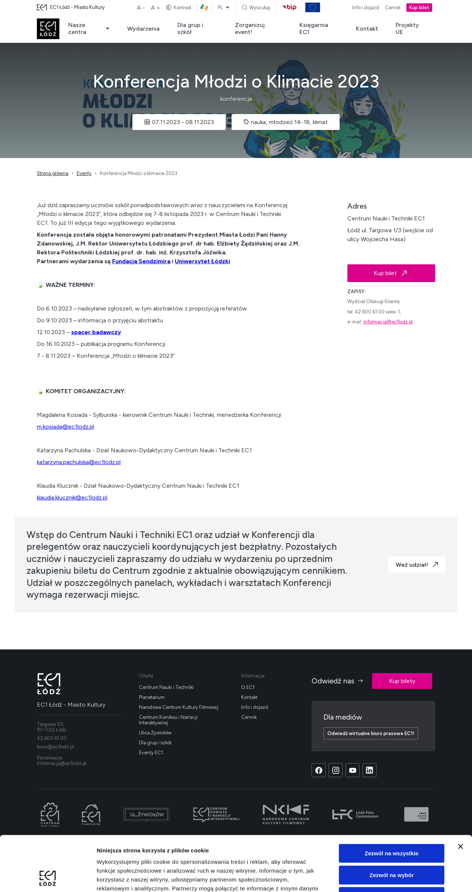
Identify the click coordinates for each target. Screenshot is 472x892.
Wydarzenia (143, 28)
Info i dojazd (365, 7)
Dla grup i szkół (190, 28)
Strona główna (52, 173)
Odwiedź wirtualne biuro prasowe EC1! (370, 733)
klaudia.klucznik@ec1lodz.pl (72, 497)
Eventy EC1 (151, 752)
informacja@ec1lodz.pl (388, 322)
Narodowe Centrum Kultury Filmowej (178, 707)
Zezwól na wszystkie (392, 802)
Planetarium (151, 697)
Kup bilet (419, 7)
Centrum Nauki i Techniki (166, 687)
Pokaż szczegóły (393, 877)
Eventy (84, 173)
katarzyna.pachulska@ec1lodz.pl (79, 462)
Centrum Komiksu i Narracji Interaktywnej (168, 719)
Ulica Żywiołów (155, 732)
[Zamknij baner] (460, 794)
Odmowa (391, 845)
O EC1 (247, 687)
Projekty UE (407, 28)
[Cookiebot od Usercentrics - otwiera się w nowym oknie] (47, 877)
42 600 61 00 (52, 738)
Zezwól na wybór (391, 823)
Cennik (392, 7)
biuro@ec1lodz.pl (55, 746)
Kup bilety (402, 681)
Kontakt (367, 28)
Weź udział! (417, 564)
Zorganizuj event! (250, 28)
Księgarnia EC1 (313, 28)
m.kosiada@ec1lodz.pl (65, 426)
